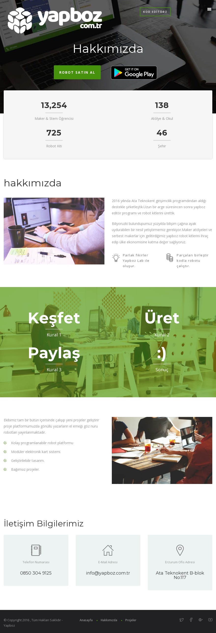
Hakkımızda (109, 620)
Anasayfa (86, 620)
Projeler (130, 620)
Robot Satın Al (77, 72)
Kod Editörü (155, 12)
